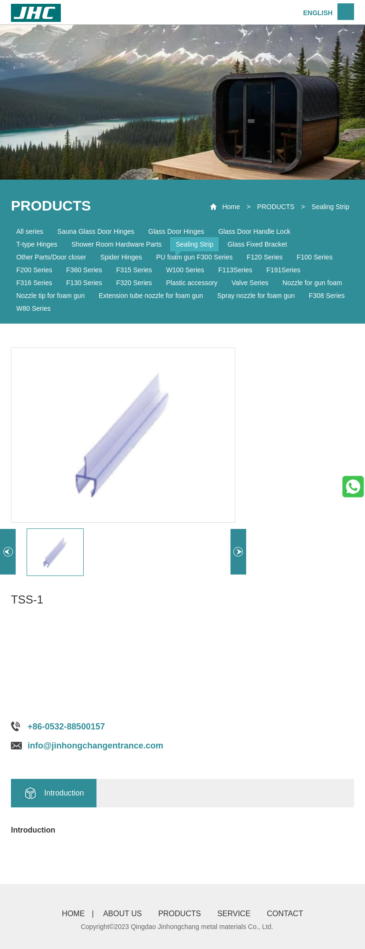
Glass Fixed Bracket (257, 244)
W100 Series (185, 270)
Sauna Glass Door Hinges (96, 231)
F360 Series (84, 270)
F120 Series (264, 257)
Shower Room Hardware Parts (116, 244)
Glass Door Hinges (176, 231)
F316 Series (34, 283)
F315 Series (134, 270)
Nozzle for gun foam (312, 283)
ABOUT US (122, 914)
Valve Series (250, 283)
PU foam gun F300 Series (194, 257)
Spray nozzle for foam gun (256, 295)
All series (29, 231)
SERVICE (233, 914)
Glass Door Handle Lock (254, 231)
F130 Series (84, 283)
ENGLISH (318, 13)
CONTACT (285, 914)
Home (231, 207)
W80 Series (33, 308)
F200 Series (34, 270)
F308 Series (327, 295)
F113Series (235, 270)
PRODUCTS (276, 207)
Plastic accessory (191, 283)
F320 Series (134, 283)
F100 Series (314, 257)
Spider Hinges (121, 257)
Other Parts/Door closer (51, 257)
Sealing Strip (330, 207)
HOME (73, 914)
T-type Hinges (36, 244)
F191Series (283, 270)
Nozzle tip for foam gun (50, 295)
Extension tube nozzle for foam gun (151, 295)
